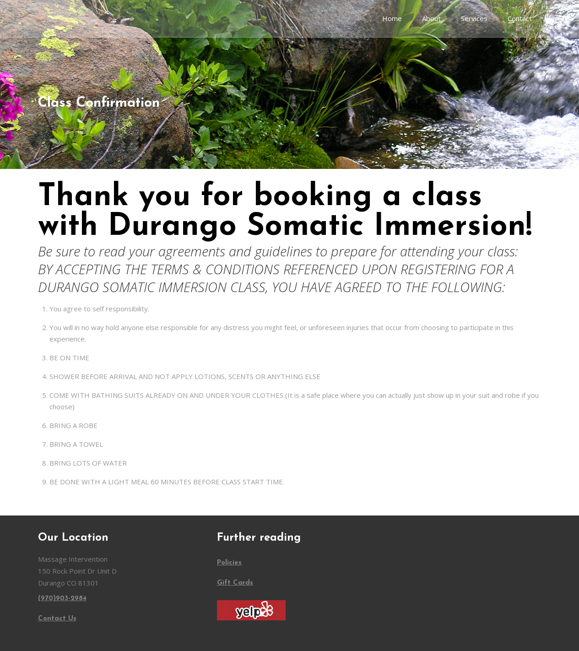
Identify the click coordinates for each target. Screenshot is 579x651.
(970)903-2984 (62, 598)
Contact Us (57, 618)
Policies (229, 562)
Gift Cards (235, 583)
